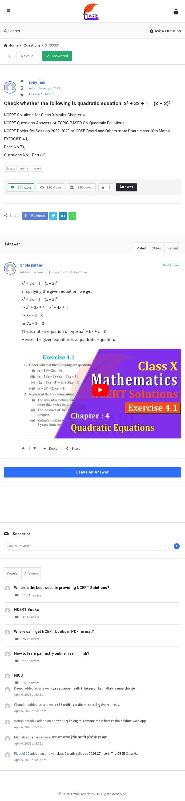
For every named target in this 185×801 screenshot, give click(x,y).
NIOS (18, 675)
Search (12, 30)
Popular (13, 573)
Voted (141, 248)
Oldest (157, 248)
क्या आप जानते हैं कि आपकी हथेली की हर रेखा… (80, 737)
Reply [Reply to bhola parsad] (50, 448)
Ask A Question (165, 30)
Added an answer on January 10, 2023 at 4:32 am (53, 272)
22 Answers (26, 661)
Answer (126, 187)
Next (27, 55)
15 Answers (26, 683)
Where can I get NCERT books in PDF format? (54, 631)
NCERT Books (26, 609)
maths (24, 168)
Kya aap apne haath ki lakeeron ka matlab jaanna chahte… (94, 688)
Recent (172, 248)
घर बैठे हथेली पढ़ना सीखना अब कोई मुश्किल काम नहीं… (87, 704)
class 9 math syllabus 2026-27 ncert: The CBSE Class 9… (97, 753)
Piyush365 (21, 753)
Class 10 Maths (43, 94)
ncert (37, 168)
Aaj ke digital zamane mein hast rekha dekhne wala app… (105, 721)
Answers (31, 573)
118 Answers (27, 595)
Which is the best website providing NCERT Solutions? (61, 588)
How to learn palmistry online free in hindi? (51, 653)
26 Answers (26, 639)
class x (10, 168)
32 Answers (26, 617)
